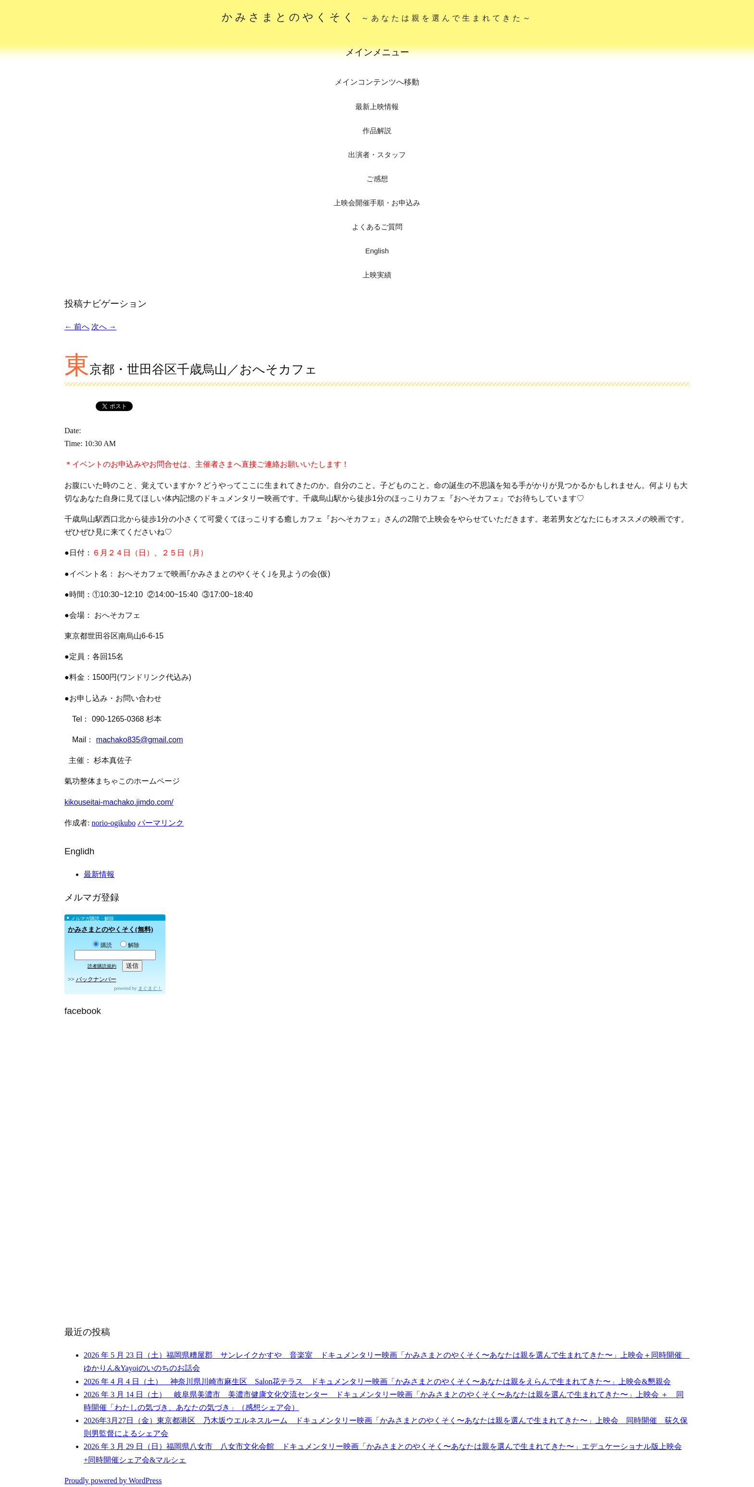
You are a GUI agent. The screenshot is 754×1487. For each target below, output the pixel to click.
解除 (129, 945)
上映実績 (377, 275)
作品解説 (377, 130)
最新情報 (99, 874)
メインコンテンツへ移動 (377, 82)
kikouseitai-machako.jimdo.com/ (119, 802)
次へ (103, 327)
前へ (76, 327)
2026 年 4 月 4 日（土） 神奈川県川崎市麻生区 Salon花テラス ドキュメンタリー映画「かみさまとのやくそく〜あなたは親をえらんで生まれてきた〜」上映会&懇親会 (377, 1381)
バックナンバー (96, 979)
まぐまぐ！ (150, 988)
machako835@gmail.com (139, 740)
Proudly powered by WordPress (113, 1480)
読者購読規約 (102, 966)
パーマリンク (161, 823)
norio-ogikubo (113, 823)
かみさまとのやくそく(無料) (110, 929)
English (377, 251)
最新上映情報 (377, 106)
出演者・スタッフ (377, 154)
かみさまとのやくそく (377, 17)
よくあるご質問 (377, 227)
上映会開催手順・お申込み (377, 203)
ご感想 (377, 179)
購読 (102, 945)
